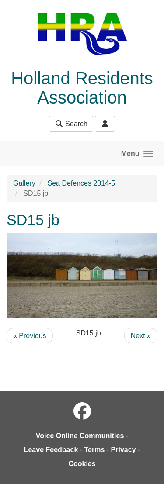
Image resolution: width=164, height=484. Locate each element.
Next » (141, 335)
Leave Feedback (51, 449)
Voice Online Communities (80, 435)
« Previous (29, 335)
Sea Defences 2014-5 (81, 183)
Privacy (123, 449)
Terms (94, 449)
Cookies (81, 463)
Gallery (24, 183)
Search (71, 124)
